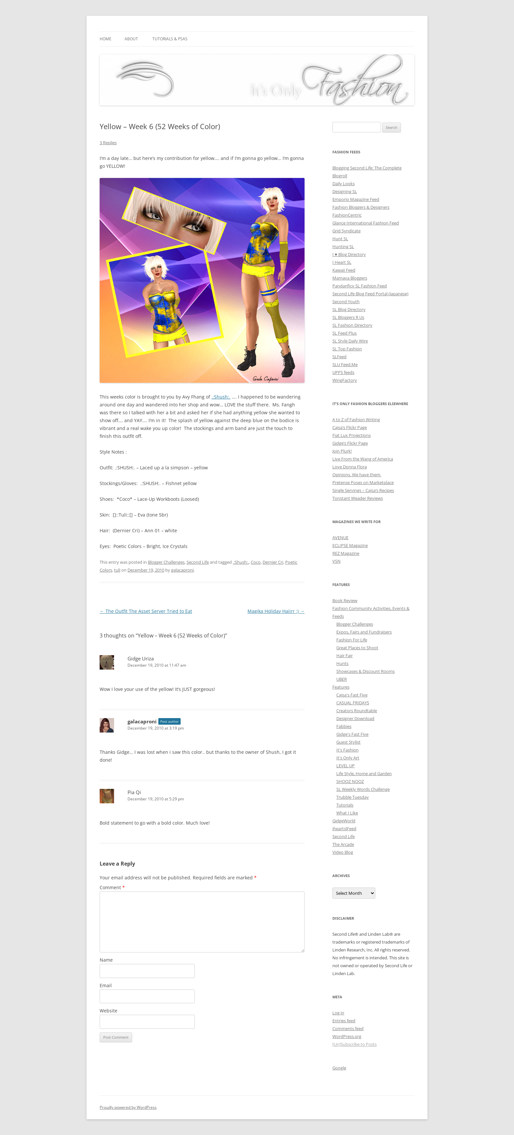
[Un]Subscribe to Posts (354, 1044)
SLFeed (339, 357)
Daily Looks (343, 183)
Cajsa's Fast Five (351, 695)
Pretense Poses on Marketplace (363, 482)
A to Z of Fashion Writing (356, 419)
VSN (336, 561)
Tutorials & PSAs (170, 39)
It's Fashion (347, 750)
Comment (112, 887)
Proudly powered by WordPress (128, 1107)
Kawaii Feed (343, 270)
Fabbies (343, 726)
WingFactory (344, 380)
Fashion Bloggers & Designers (360, 207)
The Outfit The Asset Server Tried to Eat (146, 611)
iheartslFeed (344, 829)
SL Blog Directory (349, 309)
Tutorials (344, 805)
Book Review (344, 600)
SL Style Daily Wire (350, 341)
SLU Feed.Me (345, 364)
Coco (256, 562)
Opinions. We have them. (356, 475)
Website (108, 1011)
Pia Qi (134, 792)
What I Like (347, 813)
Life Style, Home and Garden (364, 773)
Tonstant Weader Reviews (357, 498)
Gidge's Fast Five (352, 734)
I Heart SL (341, 262)
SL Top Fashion (347, 349)
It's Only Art (347, 758)
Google (339, 1068)
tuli (117, 570)
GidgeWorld (343, 821)
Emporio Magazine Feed (355, 199)
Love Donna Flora (349, 467)
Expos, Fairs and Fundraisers (364, 632)
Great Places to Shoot (357, 648)
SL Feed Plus (344, 333)
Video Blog (342, 852)
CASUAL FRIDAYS (352, 703)
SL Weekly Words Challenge (363, 789)
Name (106, 960)
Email (106, 985)
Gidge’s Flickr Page (350, 443)
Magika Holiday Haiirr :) (276, 611)
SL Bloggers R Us (348, 317)
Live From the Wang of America (362, 459)
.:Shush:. (220, 397)
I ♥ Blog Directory (349, 254)
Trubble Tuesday (352, 797)
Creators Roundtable (356, 711)
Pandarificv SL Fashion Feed (359, 286)
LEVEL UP (345, 766)
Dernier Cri (273, 562)
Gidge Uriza (141, 658)
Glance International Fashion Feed (365, 223)
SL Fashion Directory (352, 325)
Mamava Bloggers (349, 278)
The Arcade (343, 844)
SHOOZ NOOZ (350, 781)
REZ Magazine (345, 553)
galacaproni (182, 570)
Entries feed (343, 1021)
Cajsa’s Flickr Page (349, 427)
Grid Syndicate (346, 231)
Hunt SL (340, 239)
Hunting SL (343, 246)
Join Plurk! (342, 451)
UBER (341, 679)
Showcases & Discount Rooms (365, 671)
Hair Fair (344, 655)
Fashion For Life (351, 640)
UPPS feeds (343, 372)
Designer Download (355, 718)
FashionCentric (347, 215)
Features (340, 687)
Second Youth (346, 301)
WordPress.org (346, 1036)
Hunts (342, 663)
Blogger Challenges (166, 562)
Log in (338, 1013)
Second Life (198, 562)
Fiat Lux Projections (351, 435)
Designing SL (344, 191)
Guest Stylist (348, 742)
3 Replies (108, 143)
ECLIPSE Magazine (350, 545)
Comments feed (348, 1028)
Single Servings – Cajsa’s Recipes (363, 490)
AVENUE (340, 537)
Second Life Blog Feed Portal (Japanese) (370, 294)
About (131, 39)
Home (105, 39)
